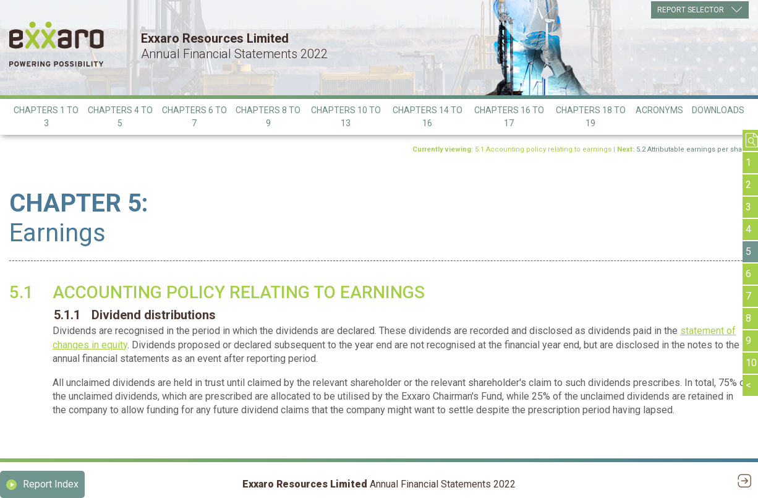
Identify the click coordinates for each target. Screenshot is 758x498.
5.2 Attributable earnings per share (692, 149)
